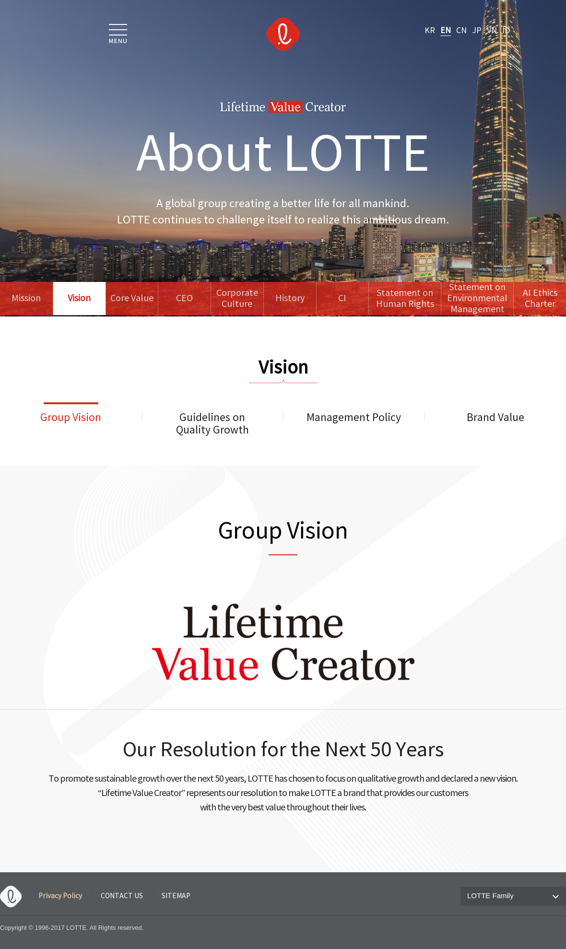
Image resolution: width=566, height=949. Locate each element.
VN (492, 30)
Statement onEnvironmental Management (477, 298)
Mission (26, 298)
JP (477, 30)
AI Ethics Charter (540, 298)
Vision (79, 298)
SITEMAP (176, 896)
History (290, 298)
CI (342, 298)
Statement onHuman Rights (405, 298)
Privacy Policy (60, 896)
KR (429, 30)
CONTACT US (122, 896)
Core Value (131, 298)
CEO (184, 298)
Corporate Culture (237, 298)
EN (445, 30)
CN (461, 30)
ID (506, 30)
